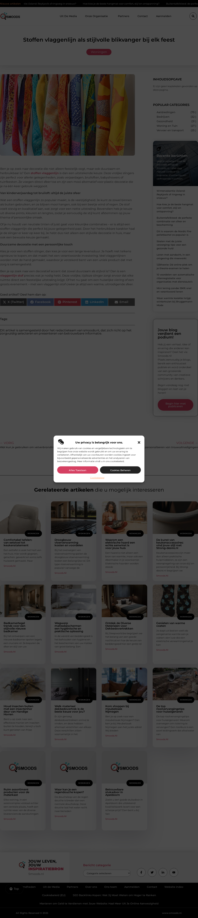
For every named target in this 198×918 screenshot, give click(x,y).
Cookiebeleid (97, 477)
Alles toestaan (77, 470)
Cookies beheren (120, 470)
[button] (139, 442)
